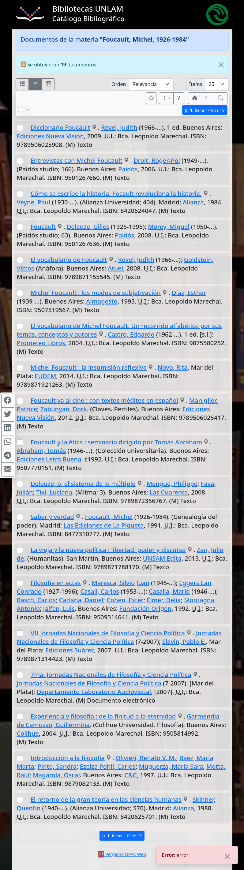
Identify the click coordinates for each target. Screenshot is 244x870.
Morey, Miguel (169, 226)
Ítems (195, 84)
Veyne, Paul (34, 202)
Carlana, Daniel (81, 600)
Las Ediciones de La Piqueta (103, 525)
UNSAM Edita (162, 558)
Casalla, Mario (169, 591)
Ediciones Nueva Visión (50, 136)
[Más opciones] (166, 98)
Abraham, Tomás (41, 450)
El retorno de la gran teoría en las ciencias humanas (106, 799)
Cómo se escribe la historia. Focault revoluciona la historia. (116, 193)
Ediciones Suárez (69, 650)
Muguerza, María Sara (171, 766)
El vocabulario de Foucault (69, 260)
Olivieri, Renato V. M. (146, 758)
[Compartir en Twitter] (7, 414)
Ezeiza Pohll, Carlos (108, 766)
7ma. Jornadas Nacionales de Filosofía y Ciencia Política (111, 674)
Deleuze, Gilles (88, 226)
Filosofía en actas (56, 583)
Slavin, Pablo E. (184, 641)
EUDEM (45, 376)
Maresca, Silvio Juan (120, 583)
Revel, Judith (119, 127)
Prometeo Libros (41, 343)
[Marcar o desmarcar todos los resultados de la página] (20, 109)
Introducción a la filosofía (68, 758)
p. (204, 110)
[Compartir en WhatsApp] (7, 442)
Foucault (43, 226)
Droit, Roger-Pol (156, 160)
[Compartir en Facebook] (7, 401)
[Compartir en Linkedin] (7, 428)
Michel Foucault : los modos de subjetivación (96, 293)
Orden (118, 84)
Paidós (127, 169)
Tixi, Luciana (54, 492)
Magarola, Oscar (56, 775)
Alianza (193, 202)
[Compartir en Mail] (7, 469)
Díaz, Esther (189, 293)
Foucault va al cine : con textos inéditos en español (104, 400)
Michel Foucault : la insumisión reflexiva (89, 367)
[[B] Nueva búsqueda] (220, 98)
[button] (178, 98)
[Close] (221, 64)
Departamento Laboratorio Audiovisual (94, 692)
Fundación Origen (145, 608)
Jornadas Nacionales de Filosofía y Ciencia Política (119, 637)
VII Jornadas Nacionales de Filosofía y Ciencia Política (108, 633)
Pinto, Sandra (57, 766)
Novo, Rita (173, 367)
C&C (130, 775)
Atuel (115, 268)
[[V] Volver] (207, 98)
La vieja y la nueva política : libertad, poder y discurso (108, 550)
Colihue (28, 733)
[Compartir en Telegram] (7, 456)
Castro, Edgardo (131, 334)
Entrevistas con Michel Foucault (76, 160)
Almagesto (101, 301)
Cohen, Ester (125, 600)
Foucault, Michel (109, 517)
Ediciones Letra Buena (49, 459)
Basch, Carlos (36, 600)
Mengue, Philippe (171, 484)
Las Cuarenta (169, 492)
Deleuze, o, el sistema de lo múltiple (83, 484)
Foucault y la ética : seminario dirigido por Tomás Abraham (116, 442)
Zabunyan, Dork (63, 409)
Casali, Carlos (99, 591)
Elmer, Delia (164, 600)
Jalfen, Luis (59, 608)
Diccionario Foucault (60, 127)
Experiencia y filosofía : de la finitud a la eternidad (103, 716)
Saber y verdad (52, 517)
